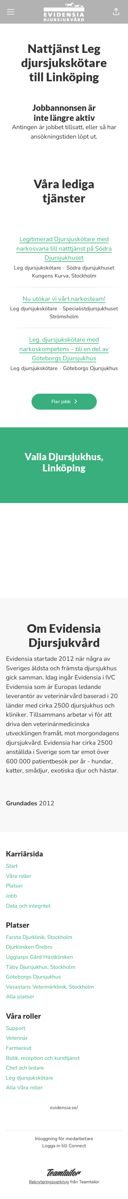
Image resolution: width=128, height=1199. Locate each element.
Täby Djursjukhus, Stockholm (40, 967)
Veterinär (17, 1037)
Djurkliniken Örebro (29, 946)
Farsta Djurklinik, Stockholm (39, 937)
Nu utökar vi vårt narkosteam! (64, 299)
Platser (14, 885)
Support (15, 1028)
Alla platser (20, 996)
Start (12, 865)
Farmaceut (18, 1048)
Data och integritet (28, 905)
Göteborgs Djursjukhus (33, 976)
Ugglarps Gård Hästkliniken (39, 957)
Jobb (11, 895)
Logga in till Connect (64, 1146)
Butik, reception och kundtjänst (43, 1058)
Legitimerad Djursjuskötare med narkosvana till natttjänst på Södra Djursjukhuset (64, 249)
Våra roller (18, 876)
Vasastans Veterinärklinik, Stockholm (50, 986)
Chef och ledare (25, 1067)
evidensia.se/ (64, 1107)
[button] (116, 12)
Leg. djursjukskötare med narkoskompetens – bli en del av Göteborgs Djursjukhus (64, 349)
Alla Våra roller (24, 1087)
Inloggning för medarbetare (64, 1138)
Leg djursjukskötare (29, 1077)
